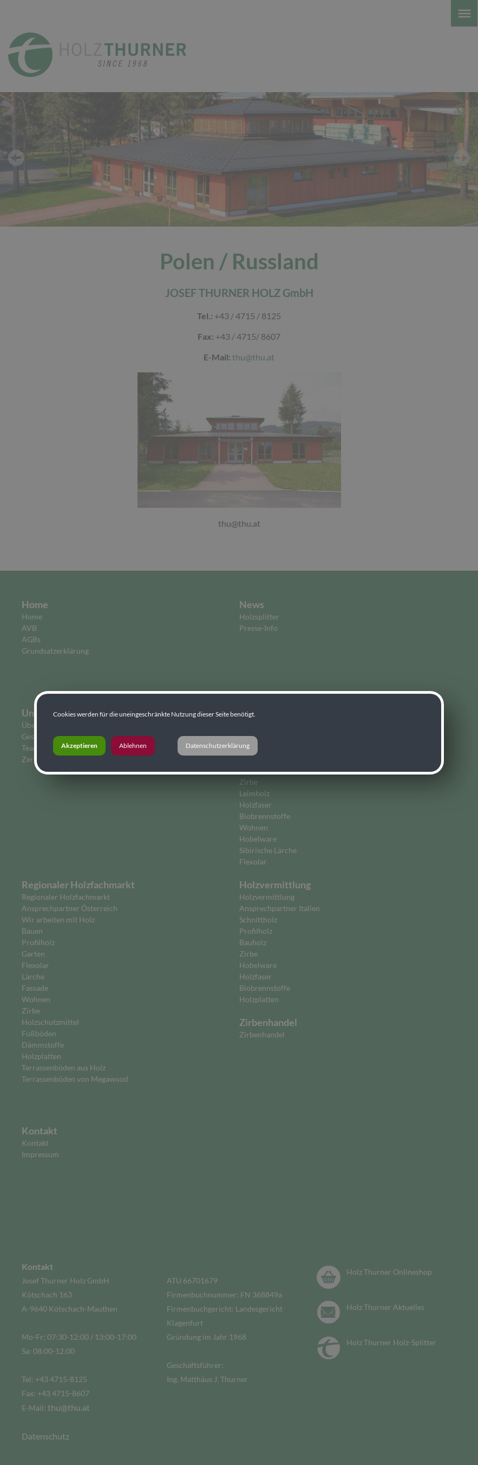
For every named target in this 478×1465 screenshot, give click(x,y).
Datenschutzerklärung (218, 745)
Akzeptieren (79, 745)
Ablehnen (133, 745)
